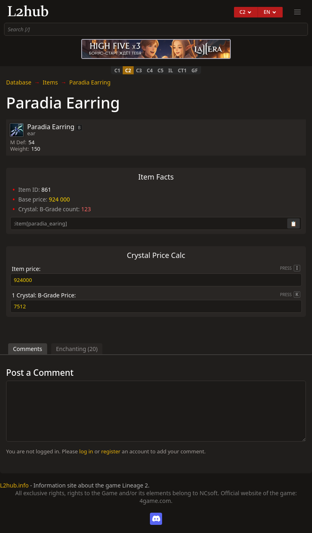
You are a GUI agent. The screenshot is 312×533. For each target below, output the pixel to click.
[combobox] (156, 29)
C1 (117, 70)
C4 (150, 70)
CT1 (182, 70)
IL (170, 70)
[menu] (297, 12)
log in (86, 451)
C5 (161, 70)
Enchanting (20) (77, 349)
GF (194, 70)
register (110, 451)
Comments (27, 349)
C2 (128, 70)
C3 (139, 70)
